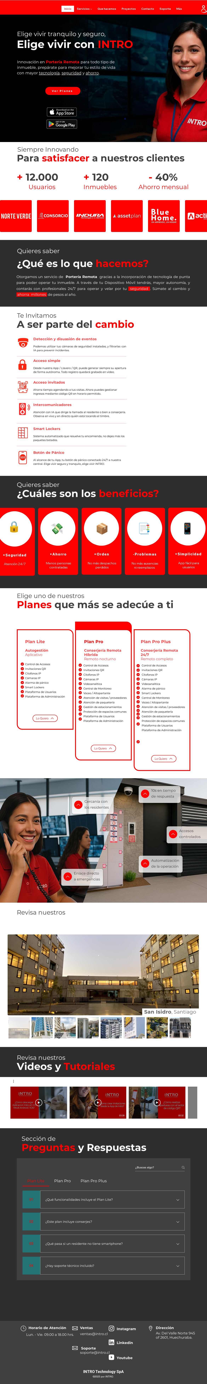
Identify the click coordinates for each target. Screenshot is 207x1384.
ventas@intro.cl (94, 1334)
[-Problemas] (145, 554)
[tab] (35, 1180)
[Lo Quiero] (45, 718)
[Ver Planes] (62, 91)
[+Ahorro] (58, 554)
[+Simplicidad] (189, 554)
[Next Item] (193, 974)
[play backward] (4, 216)
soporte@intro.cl (95, 1352)
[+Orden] (102, 554)
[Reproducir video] (38, 1102)
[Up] (78, 805)
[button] (84, 9)
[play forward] (202, 216)
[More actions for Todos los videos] (15, 1081)
